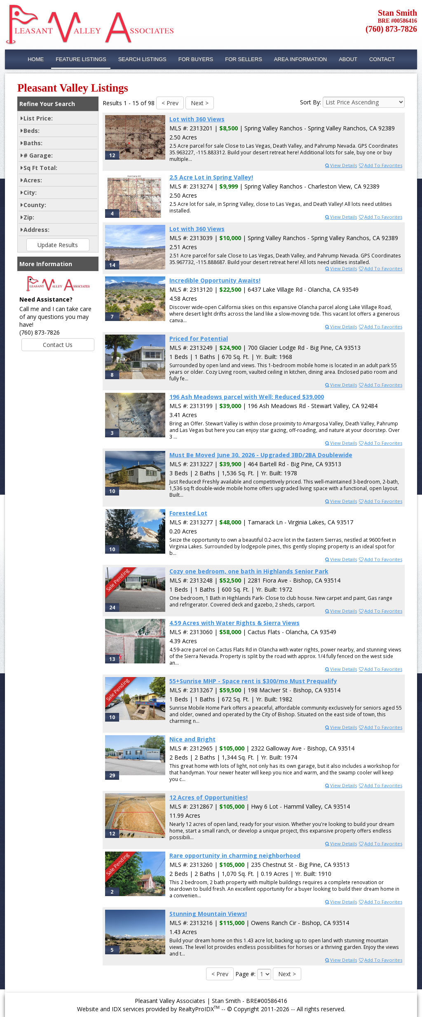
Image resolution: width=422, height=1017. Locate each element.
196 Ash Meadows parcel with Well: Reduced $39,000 (246, 397)
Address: (36, 230)
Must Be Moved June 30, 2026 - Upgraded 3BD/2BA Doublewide (260, 455)
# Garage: (38, 155)
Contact (382, 59)
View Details (340, 165)
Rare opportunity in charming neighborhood (234, 855)
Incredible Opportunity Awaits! (214, 280)
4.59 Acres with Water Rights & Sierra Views (234, 623)
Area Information (300, 59)
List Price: (38, 118)
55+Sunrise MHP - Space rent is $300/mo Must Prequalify (253, 681)
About (348, 59)
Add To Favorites (380, 165)
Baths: (32, 143)
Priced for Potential (198, 338)
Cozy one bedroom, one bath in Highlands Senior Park (248, 571)
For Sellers (243, 59)
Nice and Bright (192, 739)
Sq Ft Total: (40, 168)
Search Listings (142, 59)
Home (36, 59)
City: (30, 192)
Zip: (28, 217)
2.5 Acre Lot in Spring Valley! (211, 177)
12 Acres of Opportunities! (208, 797)
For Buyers (195, 59)
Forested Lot (188, 513)
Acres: (32, 180)
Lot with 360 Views (197, 119)
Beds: (31, 130)
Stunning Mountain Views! (208, 914)
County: (34, 205)
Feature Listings (81, 59)
